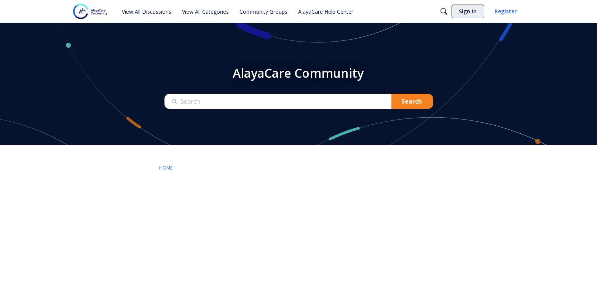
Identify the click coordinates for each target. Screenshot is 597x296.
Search (411, 101)
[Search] (444, 11)
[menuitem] (146, 11)
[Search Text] (277, 102)
